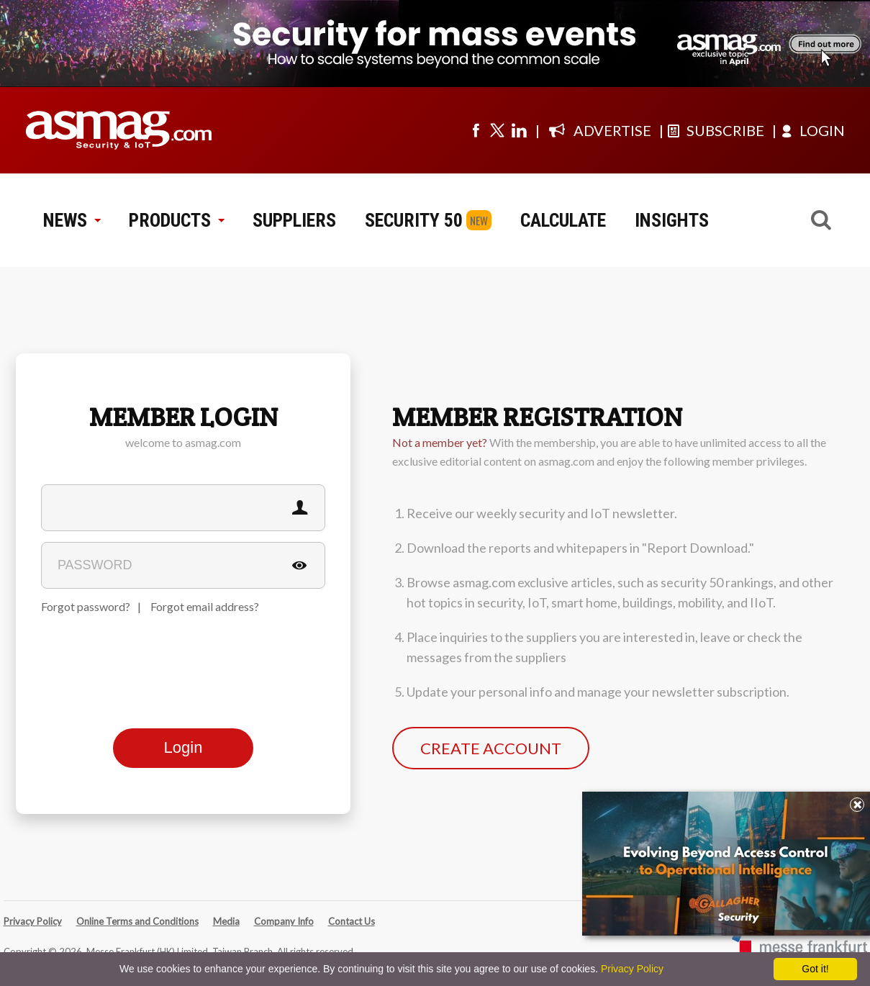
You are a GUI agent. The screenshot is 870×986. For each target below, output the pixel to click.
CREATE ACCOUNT (490, 748)
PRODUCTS (176, 220)
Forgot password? (85, 606)
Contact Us (351, 921)
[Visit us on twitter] (497, 130)
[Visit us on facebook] (476, 130)
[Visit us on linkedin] (519, 130)
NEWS (71, 220)
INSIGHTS (672, 220)
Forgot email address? (204, 606)
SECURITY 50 (414, 220)
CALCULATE (563, 220)
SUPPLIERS (294, 220)
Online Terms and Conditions (137, 921)
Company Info (284, 921)
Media (226, 921)
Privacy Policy (33, 921)
